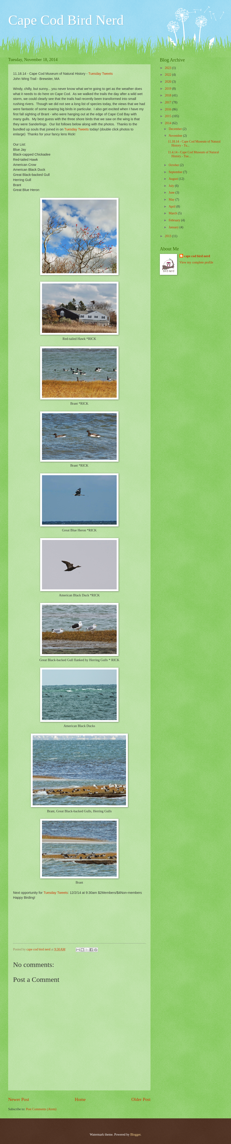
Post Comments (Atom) (41, 1109)
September (176, 172)
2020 (168, 81)
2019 (168, 88)
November (176, 135)
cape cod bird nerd (197, 256)
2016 (168, 109)
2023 (168, 68)
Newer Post (18, 1099)
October (174, 165)
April (172, 206)
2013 (168, 236)
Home (80, 1099)
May (172, 199)
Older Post (140, 1099)
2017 (168, 102)
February (175, 220)
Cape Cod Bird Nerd (66, 20)
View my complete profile (196, 262)
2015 (168, 116)
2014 (168, 123)
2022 (168, 74)
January (174, 227)
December (176, 129)
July (172, 186)
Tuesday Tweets (100, 73)
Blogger (135, 1134)
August (174, 179)
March (173, 213)
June (172, 192)
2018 (168, 95)
